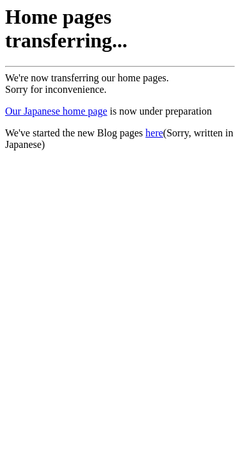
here (154, 132)
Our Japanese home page (56, 111)
